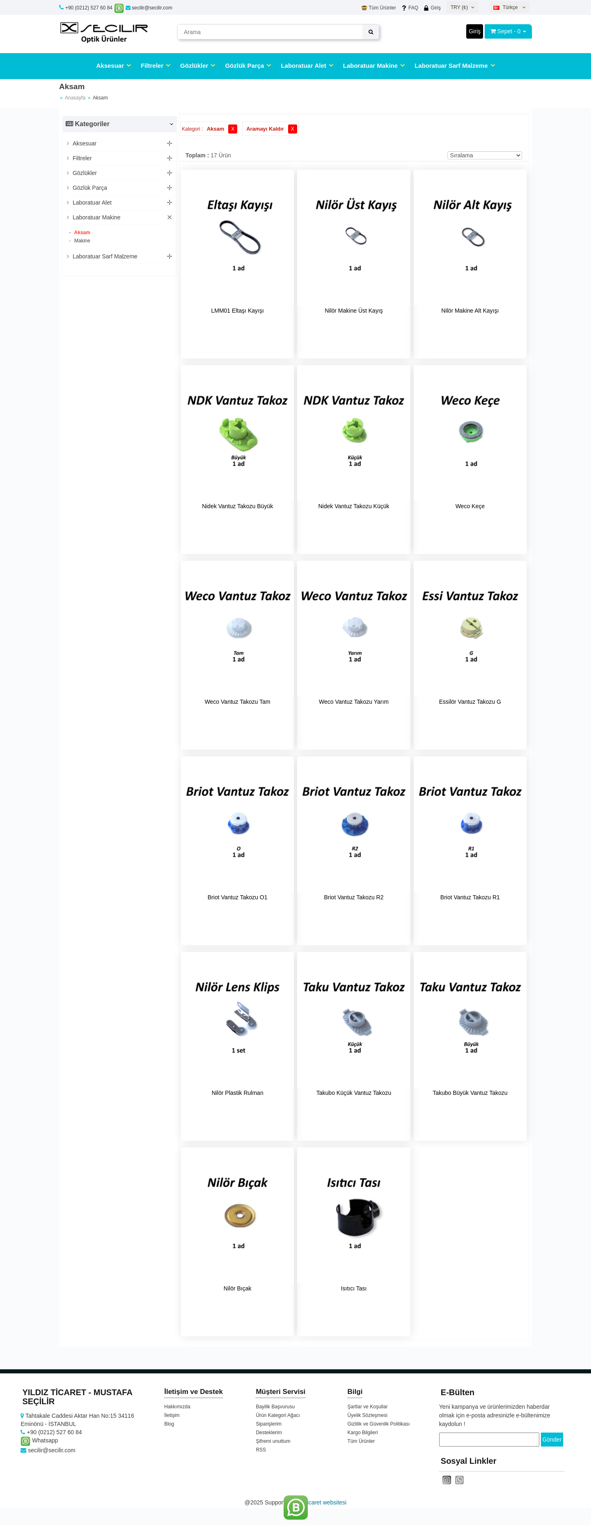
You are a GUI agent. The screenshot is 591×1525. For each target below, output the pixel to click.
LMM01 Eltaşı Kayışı (237, 310)
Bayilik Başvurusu (275, 1407)
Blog (169, 1424)
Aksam (81, 232)
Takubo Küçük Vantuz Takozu (353, 1093)
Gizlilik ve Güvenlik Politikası (379, 1424)
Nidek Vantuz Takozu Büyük (237, 506)
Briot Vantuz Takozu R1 (470, 897)
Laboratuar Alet (303, 65)
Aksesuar (110, 65)
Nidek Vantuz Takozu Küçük (353, 506)
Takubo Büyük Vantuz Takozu (470, 1093)
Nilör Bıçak (238, 1288)
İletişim (171, 1415)
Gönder (552, 1439)
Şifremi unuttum (273, 1441)
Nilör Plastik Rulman (237, 1093)
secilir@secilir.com (149, 8)
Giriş (432, 8)
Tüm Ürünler (378, 8)
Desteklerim (269, 1432)
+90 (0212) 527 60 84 (88, 8)
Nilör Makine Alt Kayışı (470, 310)
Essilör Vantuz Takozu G (470, 701)
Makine (81, 241)
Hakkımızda (177, 1407)
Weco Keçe (470, 506)
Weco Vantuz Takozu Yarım (354, 701)
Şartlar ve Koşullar (368, 1407)
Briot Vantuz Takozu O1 (238, 897)
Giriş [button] (475, 31)
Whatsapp (39, 1440)
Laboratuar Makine (370, 65)
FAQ (409, 8)
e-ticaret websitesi (323, 1502)
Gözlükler (194, 65)
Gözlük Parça (244, 65)
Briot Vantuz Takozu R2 (353, 897)
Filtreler (152, 65)
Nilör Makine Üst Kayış (354, 310)
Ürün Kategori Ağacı (278, 1415)
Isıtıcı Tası (354, 1288)
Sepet (505, 31)
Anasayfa (75, 98)
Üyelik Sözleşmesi (367, 1415)
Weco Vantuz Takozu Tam (237, 701)
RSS (261, 1450)
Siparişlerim (269, 1424)
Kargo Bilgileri (363, 1432)
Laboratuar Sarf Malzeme (451, 65)
